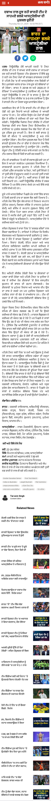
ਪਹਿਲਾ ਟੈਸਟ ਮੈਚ (27, 486)
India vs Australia (9, 482)
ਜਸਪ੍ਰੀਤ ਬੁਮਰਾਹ (28, 489)
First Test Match (31, 478)
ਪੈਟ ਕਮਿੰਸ (41, 489)
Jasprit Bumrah (26, 482)
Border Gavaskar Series (12, 478)
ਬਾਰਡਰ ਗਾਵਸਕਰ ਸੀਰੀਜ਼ (10, 486)
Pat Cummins (41, 482)
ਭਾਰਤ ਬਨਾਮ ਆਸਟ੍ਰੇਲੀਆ (11, 489)
